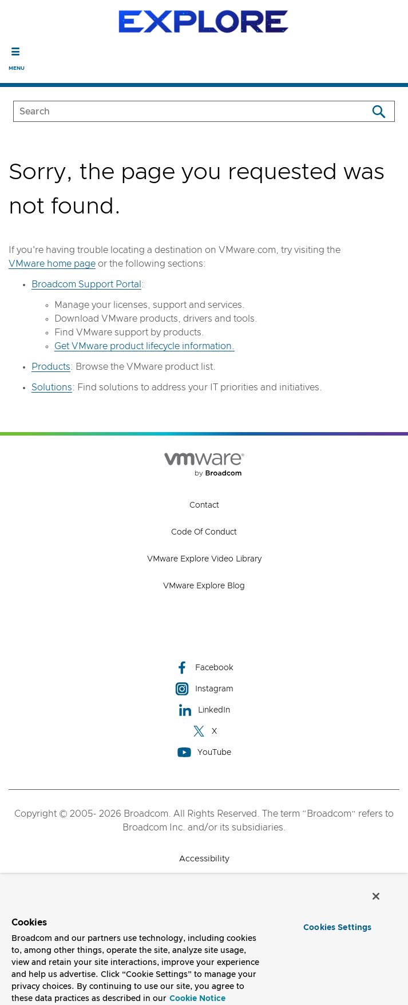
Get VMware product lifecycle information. (144, 346)
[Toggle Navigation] (16, 51)
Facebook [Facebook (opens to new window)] (204, 667)
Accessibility (204, 858)
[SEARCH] (178, 111)
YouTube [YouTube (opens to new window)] (204, 752)
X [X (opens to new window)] (204, 731)
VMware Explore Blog (204, 586)
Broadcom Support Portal (86, 284)
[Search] (378, 111)
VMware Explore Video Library (204, 559)
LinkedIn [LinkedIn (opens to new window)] (204, 710)
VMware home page (52, 263)
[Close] (376, 896)
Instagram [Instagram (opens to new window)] (204, 689)
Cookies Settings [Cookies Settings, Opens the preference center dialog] (337, 928)
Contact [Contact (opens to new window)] (204, 505)
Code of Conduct (204, 532)
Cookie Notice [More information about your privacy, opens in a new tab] (197, 999)
